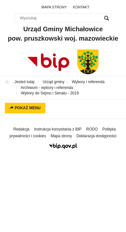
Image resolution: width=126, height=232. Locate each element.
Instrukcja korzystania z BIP (58, 129)
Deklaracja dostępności (96, 136)
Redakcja (22, 129)
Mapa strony (54, 7)
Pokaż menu (25, 108)
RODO (92, 129)
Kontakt (81, 7)
